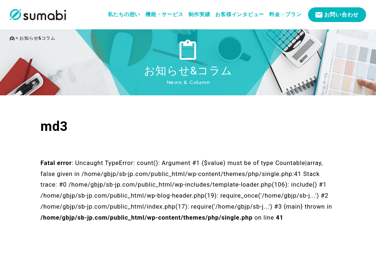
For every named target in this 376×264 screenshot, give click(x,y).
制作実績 (199, 14)
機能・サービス (164, 14)
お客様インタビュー (239, 14)
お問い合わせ (341, 14)
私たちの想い (124, 14)
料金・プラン (285, 14)
